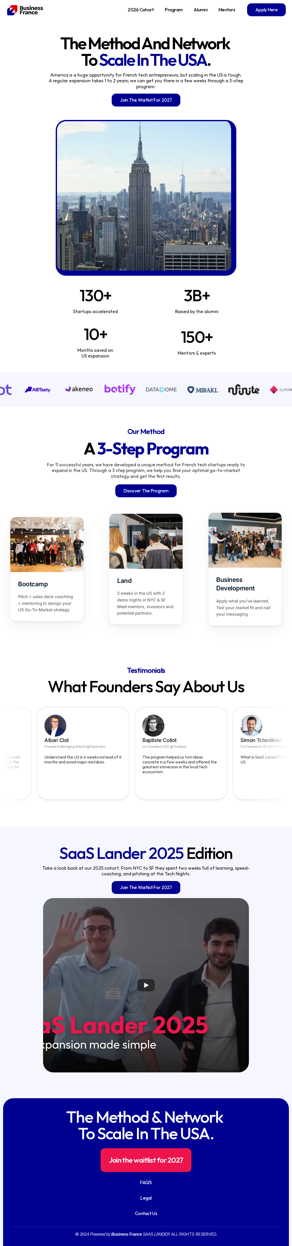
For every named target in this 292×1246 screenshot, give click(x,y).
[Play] (146, 985)
